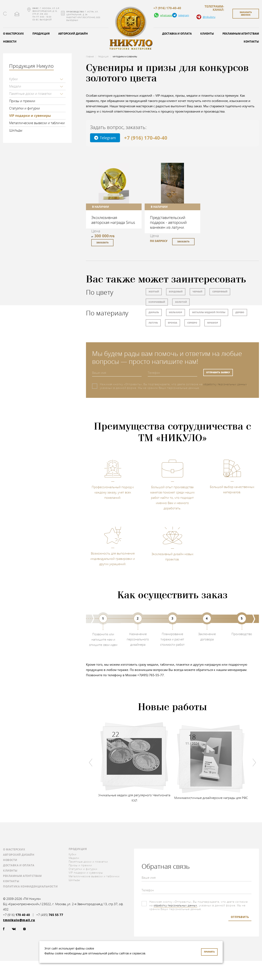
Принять (209, 951)
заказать (102, 242)
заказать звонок (246, 13)
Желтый (154, 291)
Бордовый (176, 291)
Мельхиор (175, 312)
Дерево (239, 312)
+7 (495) (49, 915)
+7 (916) (16, 915)
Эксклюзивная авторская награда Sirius (113, 220)
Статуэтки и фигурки (24, 108)
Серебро (192, 322)
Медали (15, 86)
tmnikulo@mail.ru (17, 14)
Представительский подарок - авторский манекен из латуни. (168, 222)
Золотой (181, 301)
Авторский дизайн (73, 33)
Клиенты (207, 33)
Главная (90, 57)
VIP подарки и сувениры (30, 115)
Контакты (11, 881)
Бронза (172, 322)
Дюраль (154, 312)
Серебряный (219, 291)
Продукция (41, 33)
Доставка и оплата (177, 33)
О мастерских (14, 849)
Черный (197, 291)
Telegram (105, 137)
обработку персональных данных (226, 384)
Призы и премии (22, 101)
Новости (10, 860)
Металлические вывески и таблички (37, 123)
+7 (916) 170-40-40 (167, 8)
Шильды (15, 130)
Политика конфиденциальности (30, 886)
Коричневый (157, 301)
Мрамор (212, 322)
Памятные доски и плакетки (30, 93)
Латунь (153, 322)
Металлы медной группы (208, 312)
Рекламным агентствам (22, 876)
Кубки (13, 79)
